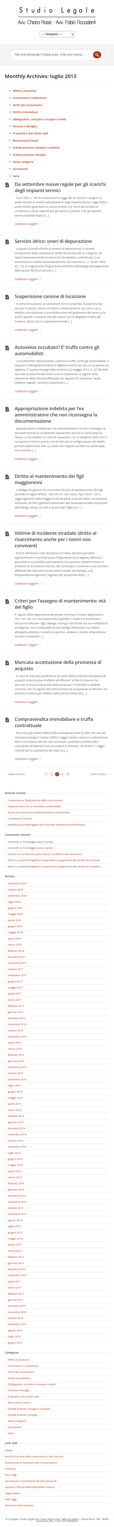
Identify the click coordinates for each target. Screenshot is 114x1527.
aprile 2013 (14, 1244)
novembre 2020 (17, 883)
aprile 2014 (14, 1171)
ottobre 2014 (15, 1140)
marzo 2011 (15, 1287)
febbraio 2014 (16, 1183)
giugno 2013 (15, 1232)
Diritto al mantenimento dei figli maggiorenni (49, 479)
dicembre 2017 (16, 957)
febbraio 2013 (16, 1257)
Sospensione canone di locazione (50, 296)
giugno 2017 (15, 981)
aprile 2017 (14, 993)
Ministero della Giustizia (19, 1505)
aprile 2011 (14, 1281)
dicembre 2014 (16, 1128)
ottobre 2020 (15, 889)
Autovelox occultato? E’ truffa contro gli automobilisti (57, 350)
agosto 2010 (15, 1330)
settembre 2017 (17, 975)
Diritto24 (10, 1468)
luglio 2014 (14, 1153)
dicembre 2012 (16, 1269)
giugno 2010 (15, 1342)
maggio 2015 (15, 1097)
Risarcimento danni (25, 140)
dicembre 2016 (16, 1018)
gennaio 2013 (16, 1263)
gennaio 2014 (16, 1189)
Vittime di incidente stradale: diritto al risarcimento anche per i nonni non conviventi (55, 539)
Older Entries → (99, 774)
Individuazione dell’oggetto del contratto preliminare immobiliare (46, 824)
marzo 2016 (15, 1049)
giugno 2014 (15, 1159)
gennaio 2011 (16, 1300)
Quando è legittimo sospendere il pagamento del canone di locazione (59, 860)
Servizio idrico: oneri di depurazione (53, 241)
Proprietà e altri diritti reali (30, 133)
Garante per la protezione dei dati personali (30, 1481)
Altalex (9, 1450)
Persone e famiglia (25, 126)
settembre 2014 (17, 1146)
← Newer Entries (15, 774)
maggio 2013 (15, 1238)
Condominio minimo (20, 818)
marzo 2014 (15, 1177)
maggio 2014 (15, 1165)
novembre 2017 (17, 963)
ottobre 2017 (15, 969)
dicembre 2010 (16, 1306)
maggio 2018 (15, 932)
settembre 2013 (17, 1214)
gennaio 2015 (16, 1122)
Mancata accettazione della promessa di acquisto (58, 665)
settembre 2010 (17, 1324)
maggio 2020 (15, 914)
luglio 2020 (14, 902)
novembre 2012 (17, 1275)
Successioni (20, 169)
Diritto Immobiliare (25, 112)
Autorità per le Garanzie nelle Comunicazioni (31, 1462)
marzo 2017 (15, 1000)
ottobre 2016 (15, 1030)
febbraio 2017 (16, 1006)
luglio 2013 (14, 1226)
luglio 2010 (14, 1336)
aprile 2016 (14, 1042)
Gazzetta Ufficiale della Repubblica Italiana (30, 1487)
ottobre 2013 (15, 1208)
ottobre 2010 (15, 1318)
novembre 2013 (17, 1202)
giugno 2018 (15, 926)
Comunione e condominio (30, 98)
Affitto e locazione (25, 91)
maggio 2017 (15, 987)
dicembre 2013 (16, 1195)
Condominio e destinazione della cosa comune (35, 800)
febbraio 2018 (16, 951)
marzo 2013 (15, 1251)
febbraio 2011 (16, 1293)
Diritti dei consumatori (28, 105)
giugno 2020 (15, 908)
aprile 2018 (14, 938)
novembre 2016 (17, 1024)
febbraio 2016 (16, 1055)
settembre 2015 (17, 1079)
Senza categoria (23, 162)
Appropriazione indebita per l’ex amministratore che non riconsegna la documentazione (56, 414)
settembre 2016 (17, 1036)
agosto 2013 (15, 1220)
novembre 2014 (17, 1134)
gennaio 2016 (16, 1061)
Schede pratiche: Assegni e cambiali (36, 147)
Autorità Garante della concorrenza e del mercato (34, 1456)
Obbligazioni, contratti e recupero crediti (39, 119)
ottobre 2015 (15, 1073)
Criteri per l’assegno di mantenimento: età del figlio (60, 603)
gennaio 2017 (16, 1012)
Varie (16, 176)
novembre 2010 (17, 1312)
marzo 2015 (15, 1110)
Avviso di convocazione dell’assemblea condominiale (38, 812)
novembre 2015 (17, 1067)
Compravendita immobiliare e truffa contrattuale (54, 722)
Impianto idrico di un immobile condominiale (34, 806)
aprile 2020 (14, 920)
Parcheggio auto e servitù (38, 842)
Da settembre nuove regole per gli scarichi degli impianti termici (60, 187)
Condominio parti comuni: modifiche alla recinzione (50, 854)
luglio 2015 (14, 1085)
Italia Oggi (11, 1499)
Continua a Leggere (28, 224)
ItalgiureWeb (12, 1493)
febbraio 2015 (16, 1116)
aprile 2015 (14, 1104)
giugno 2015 (15, 1091)
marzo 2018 (15, 944)
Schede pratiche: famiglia (29, 155)
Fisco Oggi (11, 1474)
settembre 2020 (17, 895)
